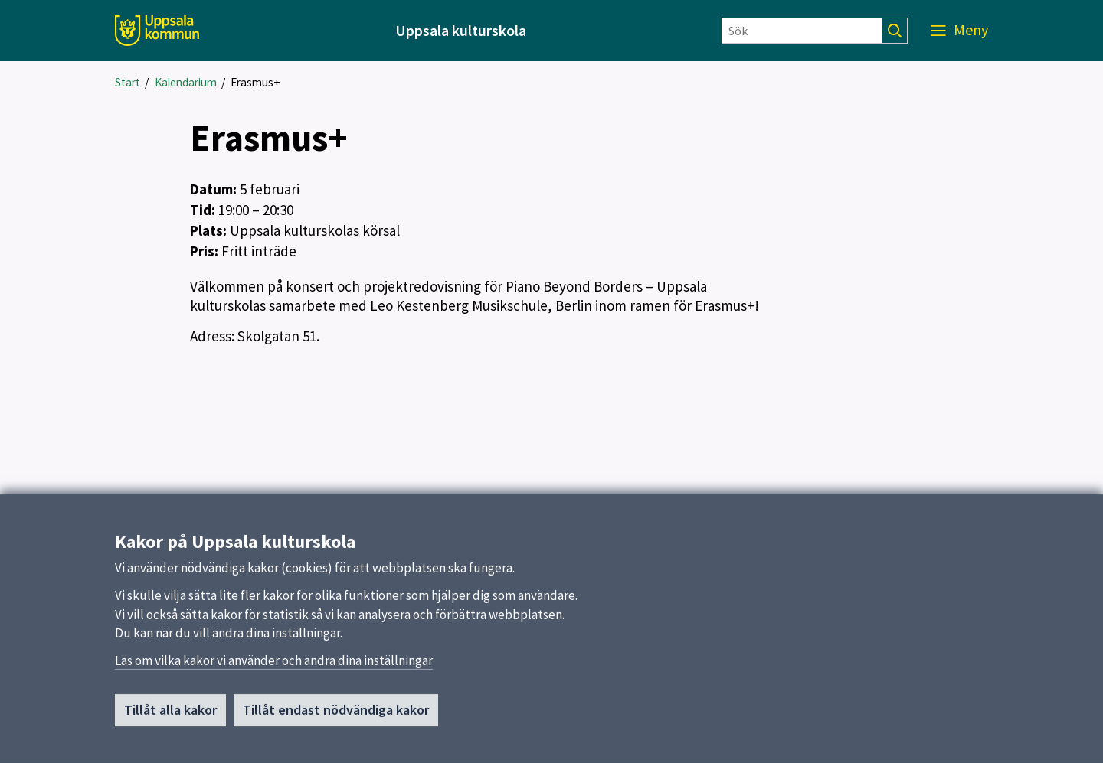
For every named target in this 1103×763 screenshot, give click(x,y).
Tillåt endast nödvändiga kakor (336, 724)
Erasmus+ (255, 82)
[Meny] (959, 30)
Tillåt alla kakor (170, 724)
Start (127, 82)
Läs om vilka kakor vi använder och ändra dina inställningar (274, 674)
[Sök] (802, 31)
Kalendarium (186, 82)
